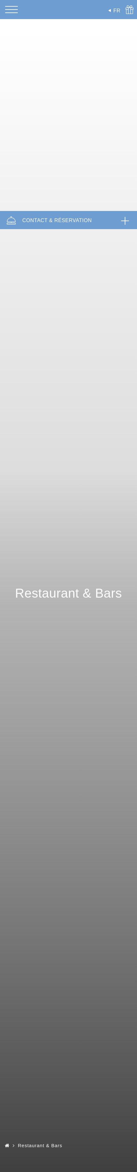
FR (116, 10)
